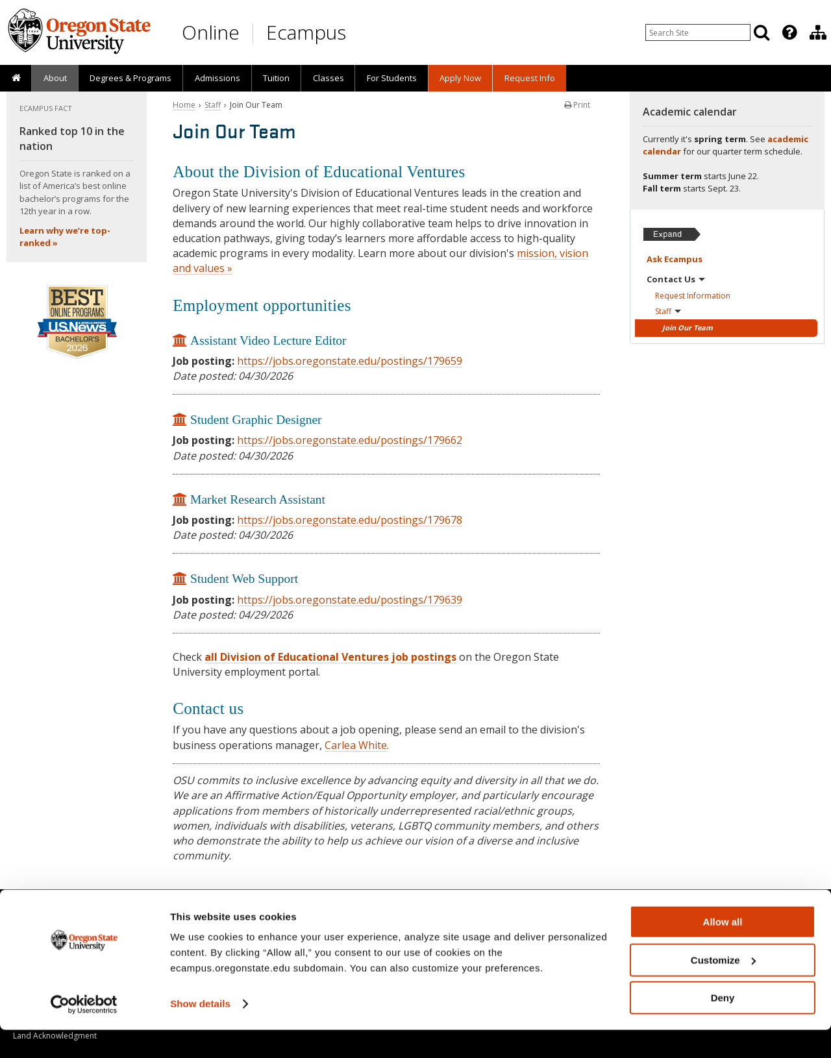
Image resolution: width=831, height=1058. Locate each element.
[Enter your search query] (697, 32)
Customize (723, 988)
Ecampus (306, 32)
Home (184, 104)
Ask (674, 259)
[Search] (761, 32)
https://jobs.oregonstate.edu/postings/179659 (349, 361)
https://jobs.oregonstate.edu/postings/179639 (349, 600)
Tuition (276, 78)
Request (692, 295)
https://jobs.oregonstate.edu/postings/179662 (349, 440)
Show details (200, 1031)
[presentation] (788, 32)
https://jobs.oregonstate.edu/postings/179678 (349, 520)
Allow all (723, 949)
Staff (213, 104)
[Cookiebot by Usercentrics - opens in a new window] (84, 1032)
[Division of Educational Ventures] (818, 32)
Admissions (217, 78)
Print (577, 104)
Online (211, 32)
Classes (328, 78)
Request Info (529, 78)
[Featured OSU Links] (789, 32)
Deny (723, 1025)
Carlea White (356, 745)
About (55, 78)
